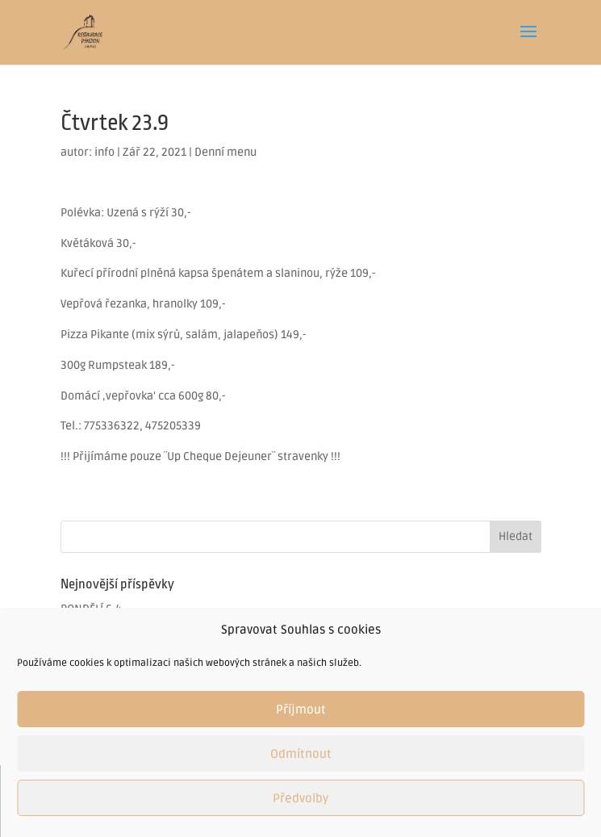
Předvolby (300, 798)
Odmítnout (301, 754)
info (104, 152)
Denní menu (225, 152)
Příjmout (301, 709)
